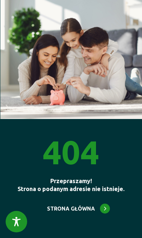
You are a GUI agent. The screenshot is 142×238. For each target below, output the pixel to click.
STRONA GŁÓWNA (71, 209)
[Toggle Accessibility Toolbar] (16, 221)
